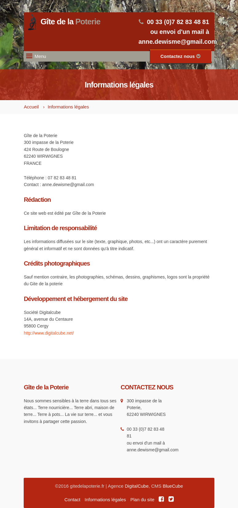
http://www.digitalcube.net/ (49, 333)
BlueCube (173, 486)
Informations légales (68, 106)
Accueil (31, 106)
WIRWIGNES (153, 414)
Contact (72, 499)
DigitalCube (137, 486)
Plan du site (142, 499)
